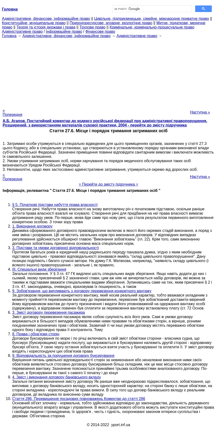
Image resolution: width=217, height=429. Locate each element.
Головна (9, 36)
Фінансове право (100, 31)
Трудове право (92, 27)
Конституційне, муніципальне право (34, 23)
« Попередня (12, 112)
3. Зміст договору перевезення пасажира (48, 312)
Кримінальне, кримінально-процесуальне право (152, 27)
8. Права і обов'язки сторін (35, 334)
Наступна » (200, 112)
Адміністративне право (22, 31)
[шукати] (151, 9)
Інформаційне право (64, 31)
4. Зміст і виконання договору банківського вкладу (56, 377)
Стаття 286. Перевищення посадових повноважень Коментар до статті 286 (78, 399)
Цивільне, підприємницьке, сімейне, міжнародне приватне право (151, 19)
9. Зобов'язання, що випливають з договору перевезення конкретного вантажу (81, 291)
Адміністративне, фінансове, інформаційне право (46, 19)
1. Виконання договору (32, 226)
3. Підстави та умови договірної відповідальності (55, 248)
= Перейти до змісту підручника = (108, 184)
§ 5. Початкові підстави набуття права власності (55, 205)
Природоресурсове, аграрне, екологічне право (111, 23)
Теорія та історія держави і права (46, 27)
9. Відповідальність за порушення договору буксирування (63, 356)
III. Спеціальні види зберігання (39, 269)
